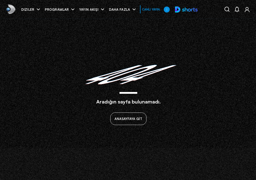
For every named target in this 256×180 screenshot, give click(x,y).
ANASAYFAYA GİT (128, 119)
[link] (10, 9)
